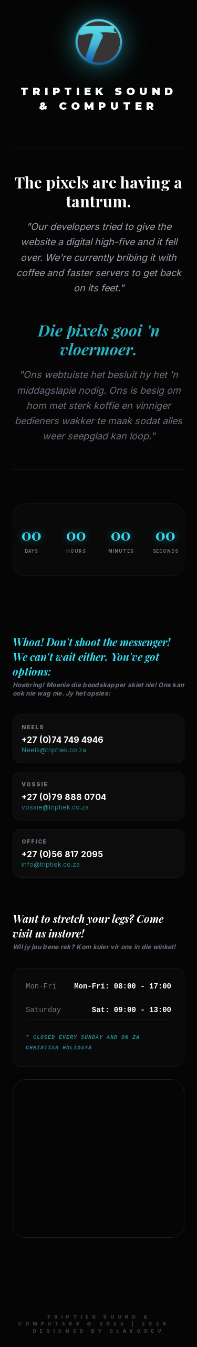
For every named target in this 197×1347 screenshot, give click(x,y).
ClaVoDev (136, 1331)
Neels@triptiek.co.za (54, 750)
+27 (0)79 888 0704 (64, 797)
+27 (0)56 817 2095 (62, 854)
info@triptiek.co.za (51, 864)
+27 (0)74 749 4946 (62, 739)
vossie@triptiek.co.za (55, 807)
